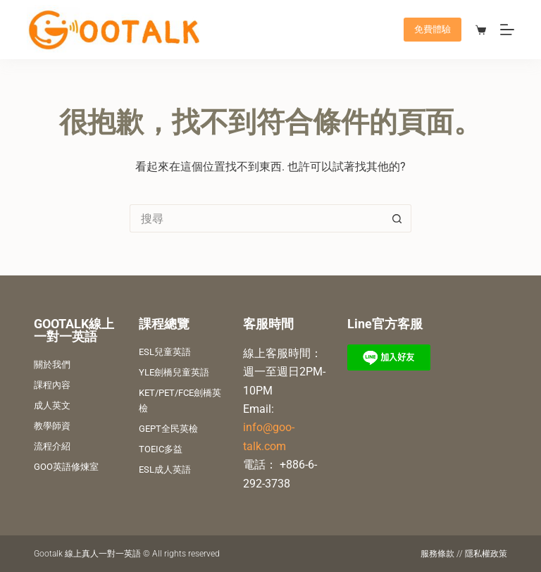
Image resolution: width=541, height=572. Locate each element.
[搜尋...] (256, 218)
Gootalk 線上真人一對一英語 (87, 554)
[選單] (507, 30)
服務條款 (437, 554)
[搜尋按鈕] (397, 218)
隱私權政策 (486, 554)
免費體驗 (432, 29)
